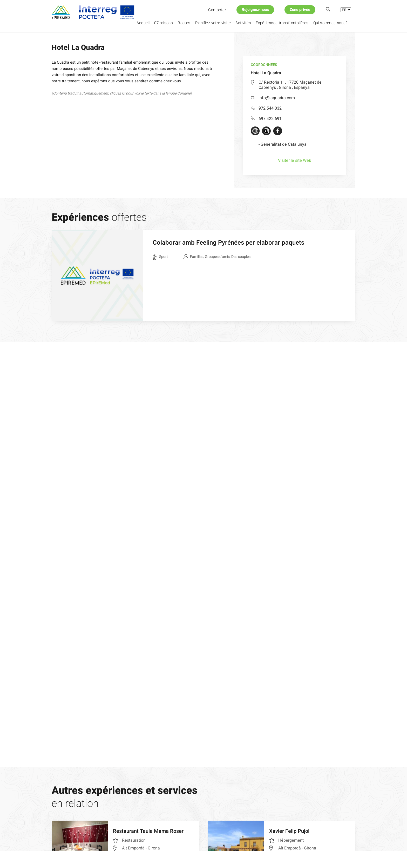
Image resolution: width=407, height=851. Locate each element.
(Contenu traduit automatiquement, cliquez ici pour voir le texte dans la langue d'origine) (122, 93)
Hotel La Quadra (111, 41)
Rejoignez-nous (255, 9)
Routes (184, 23)
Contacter (217, 10)
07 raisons (163, 23)
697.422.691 (266, 118)
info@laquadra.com (273, 97)
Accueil (143, 23)
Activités (243, 23)
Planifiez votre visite (213, 23)
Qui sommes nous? (330, 23)
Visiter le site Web (294, 160)
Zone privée (300, 9)
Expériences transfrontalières (282, 23)
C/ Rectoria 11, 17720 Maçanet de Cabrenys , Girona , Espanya (290, 85)
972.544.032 (266, 108)
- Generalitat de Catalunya (283, 144)
